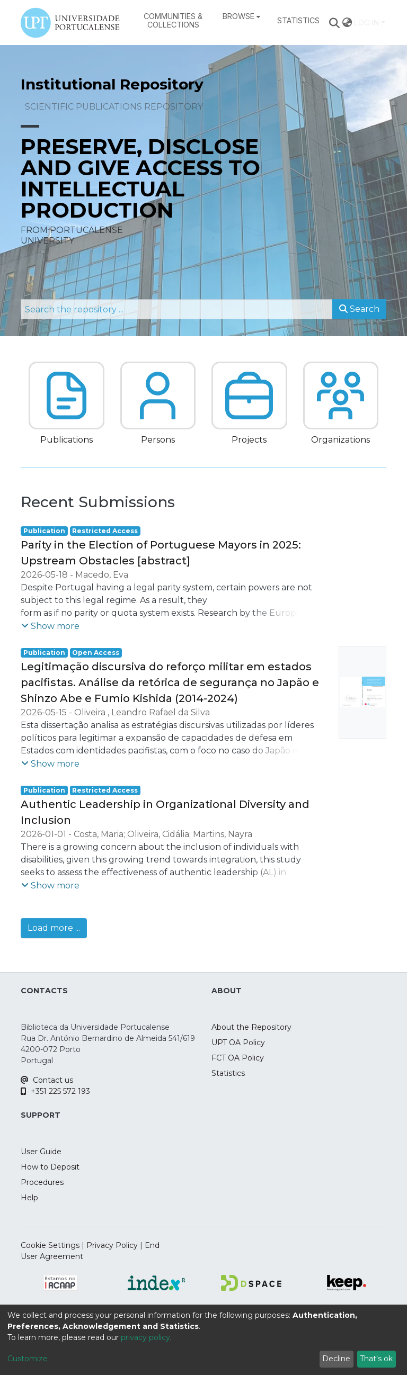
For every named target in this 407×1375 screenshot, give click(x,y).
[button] (66, 395)
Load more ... (54, 928)
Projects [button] (249, 440)
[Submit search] (334, 22)
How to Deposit (50, 1167)
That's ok (376, 1358)
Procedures (42, 1182)
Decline (336, 1358)
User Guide (41, 1151)
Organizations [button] (340, 440)
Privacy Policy (112, 1245)
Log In (366, 22)
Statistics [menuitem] (298, 20)
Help (29, 1197)
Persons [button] (158, 440)
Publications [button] (66, 440)
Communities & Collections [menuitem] (173, 20)
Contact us (47, 1080)
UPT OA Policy (238, 1042)
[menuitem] (241, 16)
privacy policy (145, 1337)
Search (359, 309)
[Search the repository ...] (177, 309)
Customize (27, 1358)
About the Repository (251, 1027)
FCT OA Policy (237, 1058)
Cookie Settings (50, 1245)
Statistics (228, 1073)
